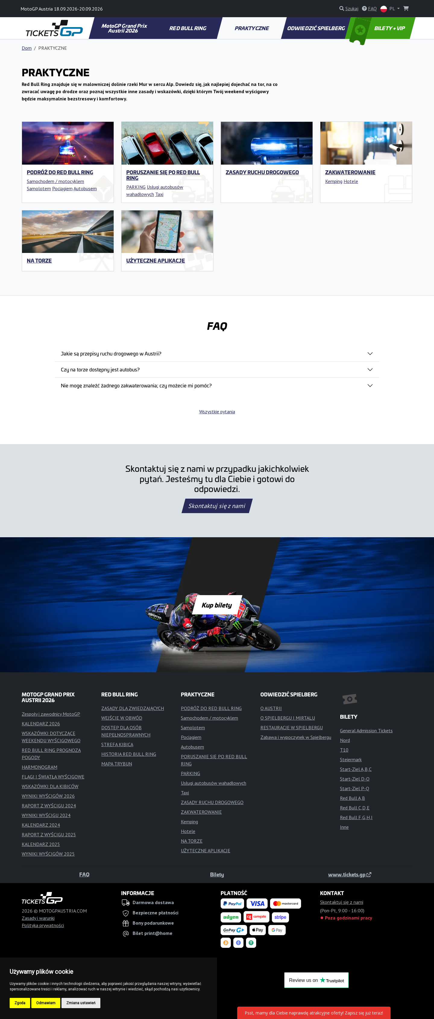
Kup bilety (217, 604)
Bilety (217, 874)
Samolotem (39, 188)
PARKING (136, 187)
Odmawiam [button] (45, 1003)
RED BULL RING (188, 28)
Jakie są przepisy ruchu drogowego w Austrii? (111, 353)
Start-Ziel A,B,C (356, 769)
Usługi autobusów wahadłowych (213, 783)
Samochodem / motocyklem (55, 181)
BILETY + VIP (377, 28)
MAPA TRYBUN (116, 764)
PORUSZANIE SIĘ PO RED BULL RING (163, 175)
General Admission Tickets (366, 730)
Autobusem (85, 188)
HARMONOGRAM (39, 767)
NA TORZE (39, 260)
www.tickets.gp (349, 874)
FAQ (84, 874)
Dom (27, 48)
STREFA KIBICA (117, 744)
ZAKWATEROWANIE (350, 172)
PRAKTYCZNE (252, 28)
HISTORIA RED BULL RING (128, 754)
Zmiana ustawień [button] (81, 1003)
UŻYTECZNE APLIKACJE (155, 260)
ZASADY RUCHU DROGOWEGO (262, 172)
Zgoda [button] (19, 1003)
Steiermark (351, 759)
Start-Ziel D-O (355, 779)
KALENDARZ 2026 (41, 724)
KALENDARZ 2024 (41, 825)
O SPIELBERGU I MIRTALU (287, 718)
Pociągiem (62, 188)
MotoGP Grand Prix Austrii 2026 (124, 28)
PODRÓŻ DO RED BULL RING (60, 172)
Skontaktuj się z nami (217, 506)
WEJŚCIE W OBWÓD (121, 718)
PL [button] (388, 8)
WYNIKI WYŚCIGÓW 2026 (48, 796)
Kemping (333, 181)
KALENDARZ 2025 (41, 844)
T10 (344, 750)
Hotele (351, 181)
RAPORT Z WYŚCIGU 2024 (49, 806)
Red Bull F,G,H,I (356, 817)
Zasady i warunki (38, 918)
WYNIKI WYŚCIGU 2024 (46, 815)
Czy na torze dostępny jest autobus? (100, 369)
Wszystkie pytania (217, 412)
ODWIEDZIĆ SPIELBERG (316, 28)
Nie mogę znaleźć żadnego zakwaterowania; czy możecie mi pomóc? (136, 385)
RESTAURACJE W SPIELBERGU (291, 727)
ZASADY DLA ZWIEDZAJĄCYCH (132, 708)
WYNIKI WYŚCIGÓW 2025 (48, 854)
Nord (345, 740)
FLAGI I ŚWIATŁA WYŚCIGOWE (53, 777)
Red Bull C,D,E (355, 808)
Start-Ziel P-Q (354, 788)
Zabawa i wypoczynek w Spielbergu (295, 737)
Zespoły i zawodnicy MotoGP (51, 714)
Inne (344, 827)
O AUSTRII (271, 708)
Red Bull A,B (352, 798)
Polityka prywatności (43, 925)
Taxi (159, 194)
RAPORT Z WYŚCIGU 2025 (49, 834)
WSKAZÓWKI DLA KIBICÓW (50, 786)
